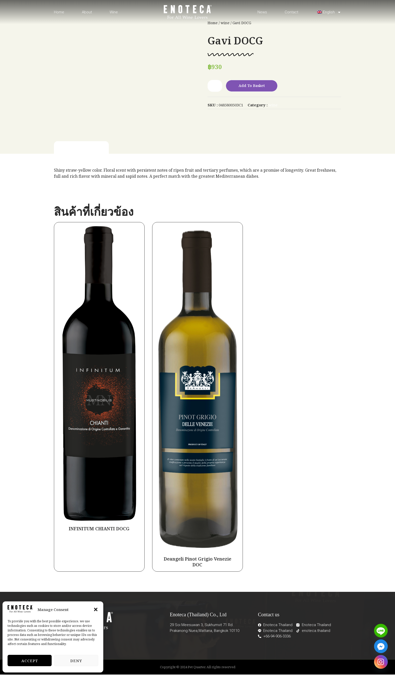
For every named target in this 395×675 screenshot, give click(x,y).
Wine (114, 12)
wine (273, 105)
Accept (29, 660)
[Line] (381, 630)
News (262, 12)
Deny (76, 660)
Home (59, 12)
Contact (291, 12)
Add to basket (253, 86)
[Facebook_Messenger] (381, 646)
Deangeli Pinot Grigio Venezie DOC (197, 562)
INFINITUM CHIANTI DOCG (99, 529)
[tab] (81, 148)
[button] (95, 609)
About (87, 12)
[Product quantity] (215, 86)
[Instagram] (381, 662)
